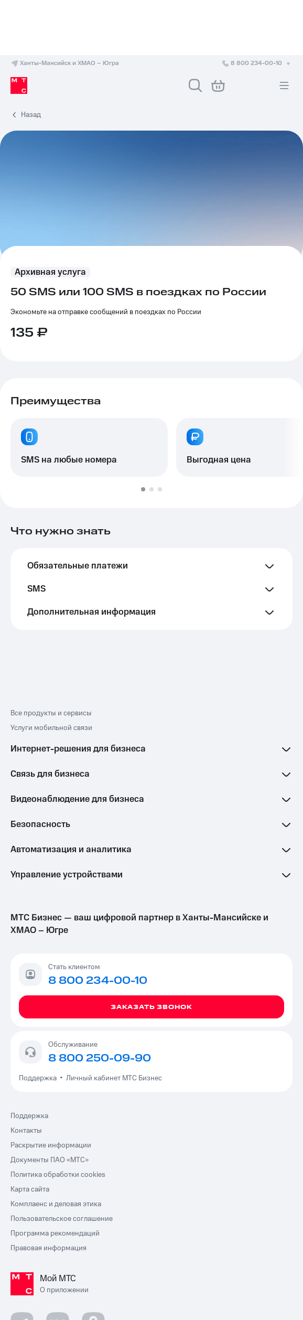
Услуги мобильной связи (51, 728)
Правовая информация (48, 1248)
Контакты (26, 1130)
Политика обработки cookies (57, 1174)
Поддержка (39, 1078)
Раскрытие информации (50, 1145)
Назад (31, 115)
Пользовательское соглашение (61, 1219)
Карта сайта (29, 1189)
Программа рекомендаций (55, 1233)
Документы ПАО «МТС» (49, 1160)
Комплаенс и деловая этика (55, 1204)
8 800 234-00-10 (257, 63)
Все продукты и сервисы (51, 713)
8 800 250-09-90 (99, 1058)
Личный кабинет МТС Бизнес (114, 1078)
